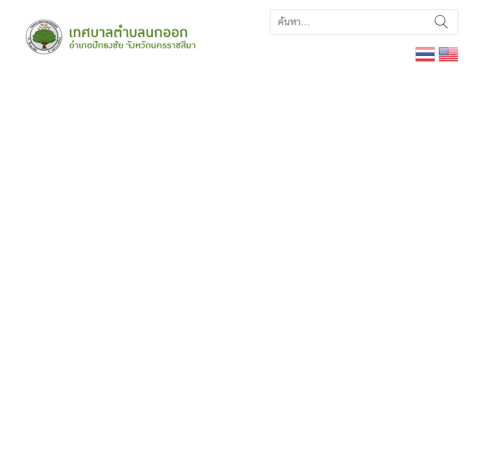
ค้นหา (441, 22)
